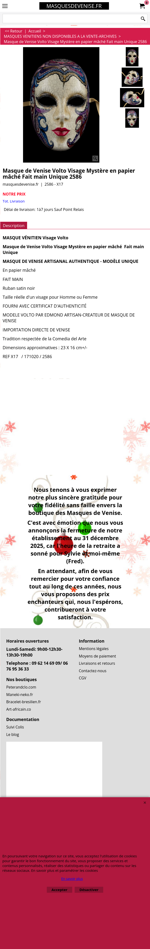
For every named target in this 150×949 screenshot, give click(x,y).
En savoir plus (72, 878)
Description (13, 225)
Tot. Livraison (14, 201)
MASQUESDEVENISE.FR (74, 5)
